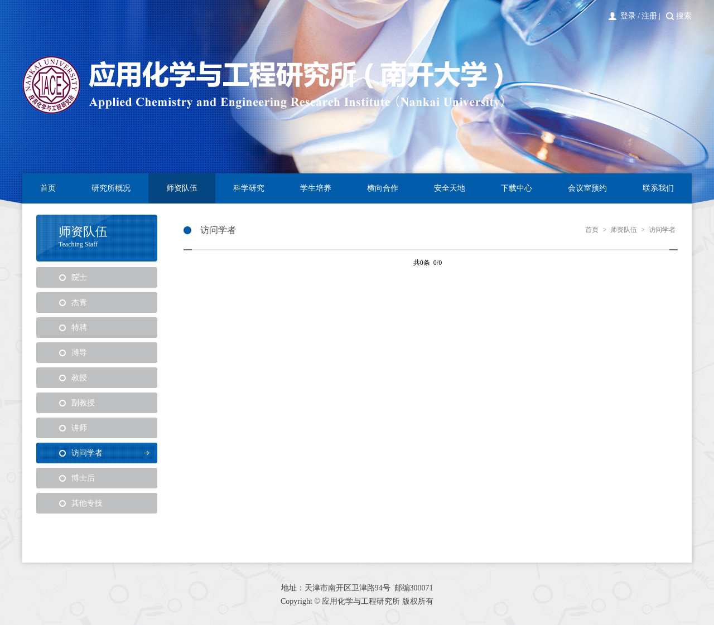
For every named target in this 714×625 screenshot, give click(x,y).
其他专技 (87, 503)
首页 (48, 188)
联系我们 (658, 188)
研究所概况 (111, 188)
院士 (79, 277)
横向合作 (382, 188)
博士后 (83, 478)
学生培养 (315, 188)
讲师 (79, 428)
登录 (628, 16)
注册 (649, 16)
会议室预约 (587, 188)
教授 (79, 378)
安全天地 (449, 188)
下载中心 (516, 188)
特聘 (79, 327)
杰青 (79, 302)
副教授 (83, 403)
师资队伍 (181, 188)
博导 (79, 352)
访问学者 (87, 453)
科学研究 (248, 188)
